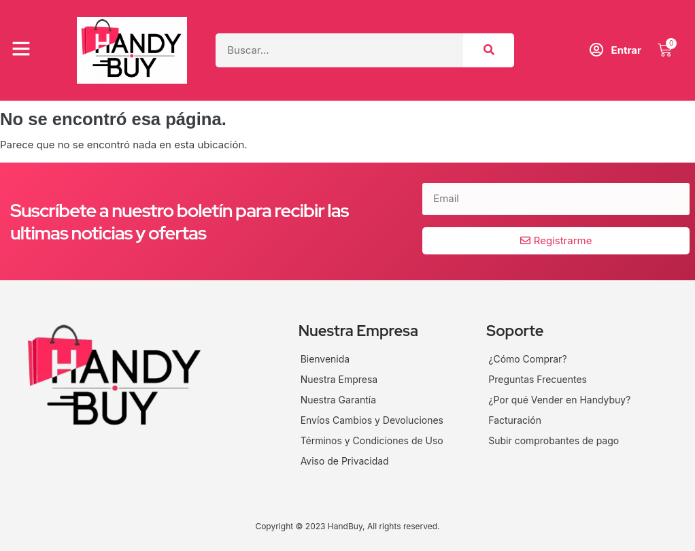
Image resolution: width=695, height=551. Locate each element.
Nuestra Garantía (339, 399)
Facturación (514, 420)
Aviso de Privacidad (345, 461)
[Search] (488, 50)
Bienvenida (325, 359)
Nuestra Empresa (339, 379)
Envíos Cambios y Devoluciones (372, 420)
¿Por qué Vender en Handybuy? (559, 399)
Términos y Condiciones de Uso (372, 440)
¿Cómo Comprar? (527, 359)
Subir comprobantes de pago (553, 440)
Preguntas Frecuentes (537, 379)
